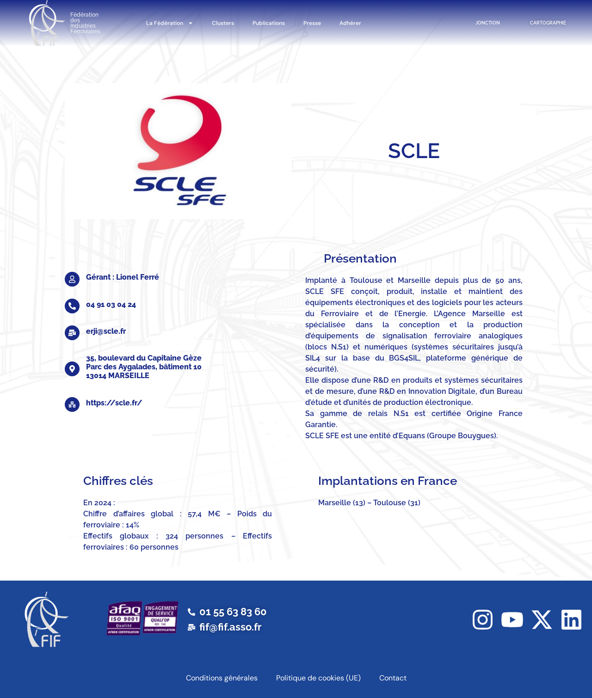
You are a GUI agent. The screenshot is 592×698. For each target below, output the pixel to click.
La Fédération (169, 23)
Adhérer (350, 23)
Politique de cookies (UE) (318, 678)
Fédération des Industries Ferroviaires (85, 23)
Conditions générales (222, 678)
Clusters (223, 23)
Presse (312, 23)
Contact (393, 678)
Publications (269, 23)
